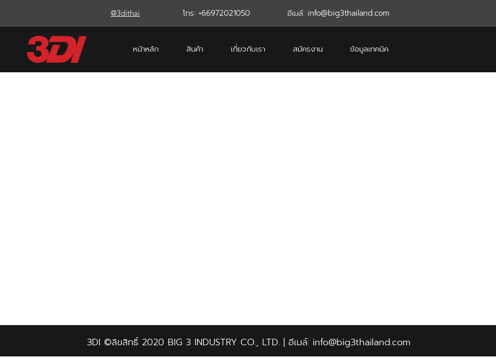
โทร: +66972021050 (216, 13)
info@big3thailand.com (362, 342)
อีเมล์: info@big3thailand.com (338, 13)
